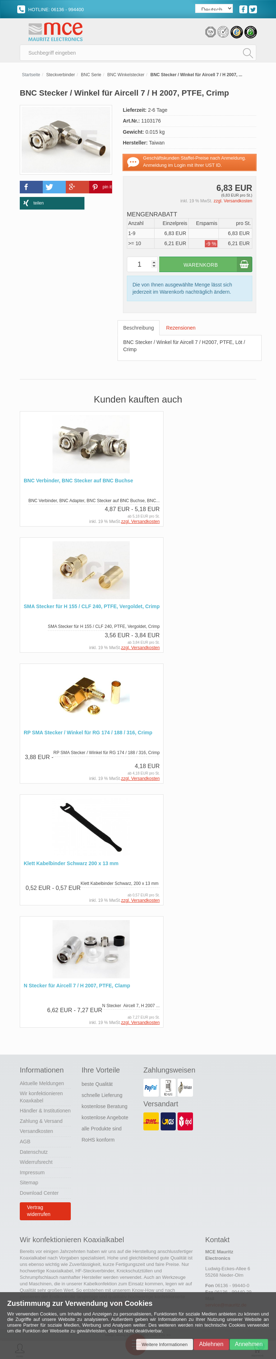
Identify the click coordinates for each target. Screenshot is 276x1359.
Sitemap (29, 1183)
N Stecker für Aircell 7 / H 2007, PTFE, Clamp (77, 986)
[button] (31, 188)
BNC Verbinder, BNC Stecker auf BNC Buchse (78, 482)
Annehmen (249, 1344)
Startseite (31, 76)
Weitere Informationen (165, 1344)
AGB (25, 1142)
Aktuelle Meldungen (42, 1084)
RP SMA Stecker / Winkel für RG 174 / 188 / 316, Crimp (88, 734)
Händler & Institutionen (45, 1111)
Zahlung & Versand (41, 1122)
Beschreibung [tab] (138, 329)
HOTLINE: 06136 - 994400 (50, 9)
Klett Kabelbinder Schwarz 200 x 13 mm (71, 864)
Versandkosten (36, 1132)
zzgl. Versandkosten (233, 202)
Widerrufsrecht (36, 1163)
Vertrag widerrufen (38, 1211)
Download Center (39, 1194)
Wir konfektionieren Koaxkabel (41, 1097)
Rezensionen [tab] (181, 329)
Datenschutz (34, 1153)
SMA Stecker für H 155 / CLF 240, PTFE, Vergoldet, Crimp (92, 608)
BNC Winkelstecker (125, 76)
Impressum (32, 1173)
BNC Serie (91, 76)
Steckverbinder (60, 76)
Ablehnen (211, 1344)
